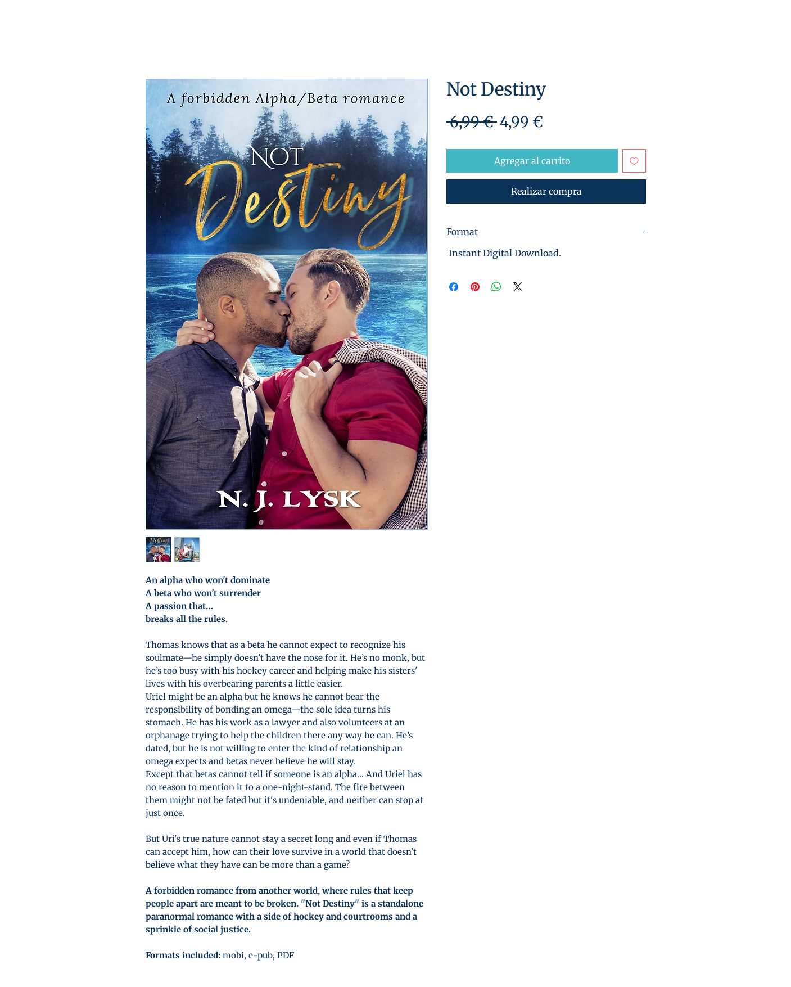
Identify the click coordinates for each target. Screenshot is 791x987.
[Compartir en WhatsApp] (496, 287)
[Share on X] (518, 287)
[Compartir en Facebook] (453, 287)
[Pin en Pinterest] (475, 287)
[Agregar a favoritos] (634, 161)
